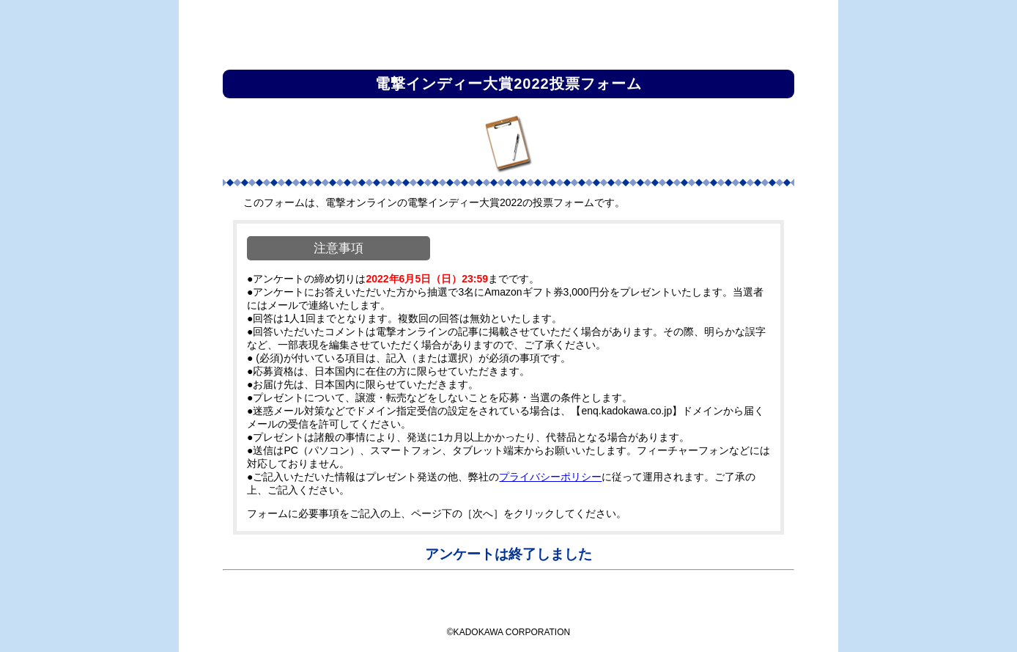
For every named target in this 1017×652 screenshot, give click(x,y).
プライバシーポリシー (550, 477)
